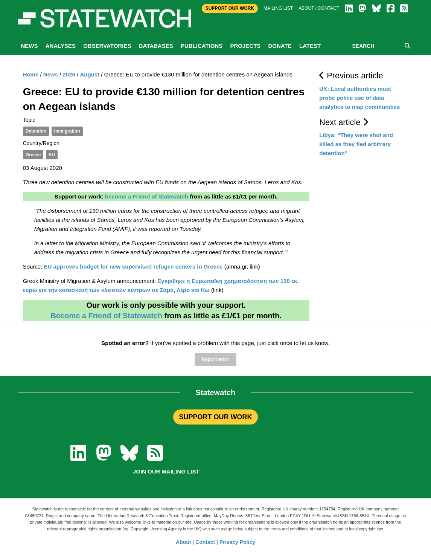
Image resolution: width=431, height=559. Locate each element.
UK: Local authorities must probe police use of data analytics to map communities (359, 98)
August (89, 74)
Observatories (107, 46)
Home (31, 74)
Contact (205, 542)
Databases (156, 46)
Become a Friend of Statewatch (106, 316)
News (29, 46)
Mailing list (278, 8)
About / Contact (319, 8)
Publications (201, 46)
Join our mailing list (166, 471)
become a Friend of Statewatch (146, 196)
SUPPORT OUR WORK (215, 417)
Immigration (67, 131)
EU (52, 154)
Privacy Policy (237, 542)
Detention (36, 131)
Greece (33, 154)
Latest (310, 46)
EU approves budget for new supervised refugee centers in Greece (133, 266)
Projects (245, 46)
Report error (215, 359)
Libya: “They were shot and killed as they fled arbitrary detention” (356, 144)
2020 (69, 74)
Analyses (61, 46)
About (183, 542)
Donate (279, 46)
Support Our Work (230, 8)
